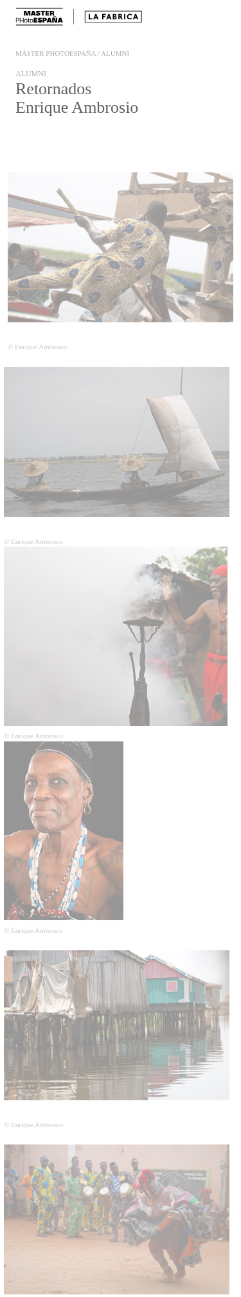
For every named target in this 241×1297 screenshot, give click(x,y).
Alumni (115, 53)
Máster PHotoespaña (55, 53)
